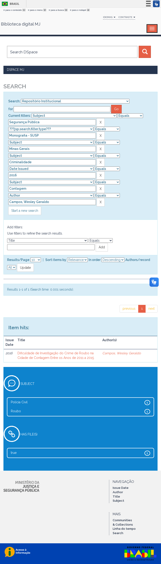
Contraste (126, 17)
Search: (14, 101)
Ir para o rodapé (80, 10)
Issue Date (121, 488)
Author (118, 492)
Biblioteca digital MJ (20, 24)
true (14, 453)
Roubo (16, 411)
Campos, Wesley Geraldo (121, 353)
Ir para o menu (37, 10)
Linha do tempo (124, 528)
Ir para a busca (58, 10)
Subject (118, 500)
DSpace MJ (15, 70)
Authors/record (137, 260)
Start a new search (24, 210)
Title (116, 496)
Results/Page (18, 260)
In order (95, 260)
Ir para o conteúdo (14, 10)
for (10, 109)
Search (118, 533)
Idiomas (109, 17)
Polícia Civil (19, 402)
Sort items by (55, 260)
